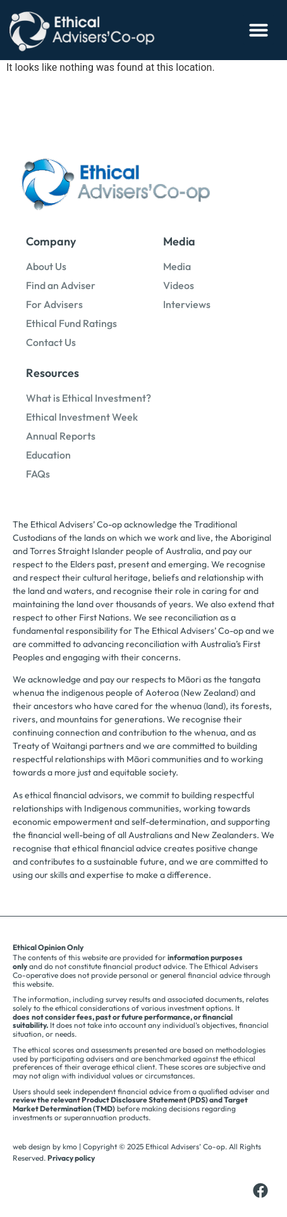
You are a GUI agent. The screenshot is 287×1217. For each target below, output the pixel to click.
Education (48, 454)
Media (177, 266)
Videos (178, 285)
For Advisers (54, 304)
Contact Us (51, 342)
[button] (258, 30)
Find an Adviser (60, 285)
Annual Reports (60, 435)
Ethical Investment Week (82, 417)
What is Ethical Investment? (88, 398)
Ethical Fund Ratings (71, 323)
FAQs (38, 473)
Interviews (187, 304)
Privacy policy (71, 1158)
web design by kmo (45, 1146)
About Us (46, 266)
